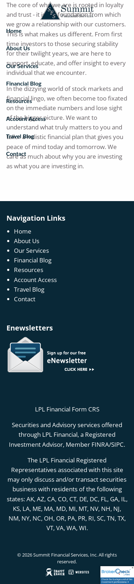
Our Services (22, 65)
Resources (19, 100)
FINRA (100, 444)
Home (13, 30)
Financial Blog (23, 83)
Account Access (26, 118)
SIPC (117, 444)
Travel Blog (20, 136)
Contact (16, 153)
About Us (18, 48)
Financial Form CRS (72, 409)
